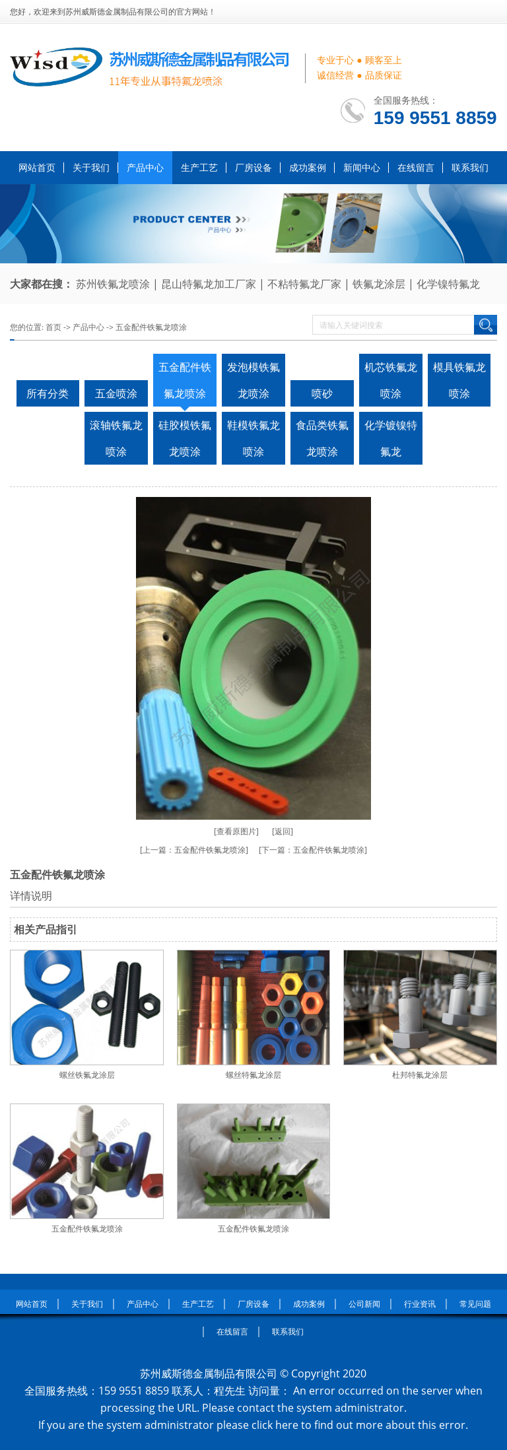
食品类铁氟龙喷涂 (322, 438)
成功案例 (307, 167)
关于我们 (91, 167)
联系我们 (470, 167)
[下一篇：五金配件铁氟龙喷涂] (313, 849)
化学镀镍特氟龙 (390, 438)
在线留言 (415, 167)
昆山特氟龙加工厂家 (208, 284)
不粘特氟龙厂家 (304, 284)
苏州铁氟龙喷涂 (113, 284)
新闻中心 (361, 167)
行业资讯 (420, 1303)
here (286, 1425)
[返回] (282, 831)
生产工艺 (199, 167)
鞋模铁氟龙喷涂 (253, 438)
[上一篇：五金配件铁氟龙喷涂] (194, 849)
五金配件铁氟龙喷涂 (151, 327)
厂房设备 (253, 167)
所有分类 (47, 393)
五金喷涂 (116, 393)
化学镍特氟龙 (448, 284)
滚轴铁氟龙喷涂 (116, 438)
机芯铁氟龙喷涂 (390, 380)
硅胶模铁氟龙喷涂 (184, 438)
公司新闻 (364, 1303)
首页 (53, 327)
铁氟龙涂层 (379, 284)
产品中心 (145, 167)
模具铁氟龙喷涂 (459, 380)
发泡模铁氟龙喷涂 (253, 380)
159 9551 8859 (435, 118)
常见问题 (475, 1303)
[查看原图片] (236, 831)
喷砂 (322, 393)
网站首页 (36, 167)
